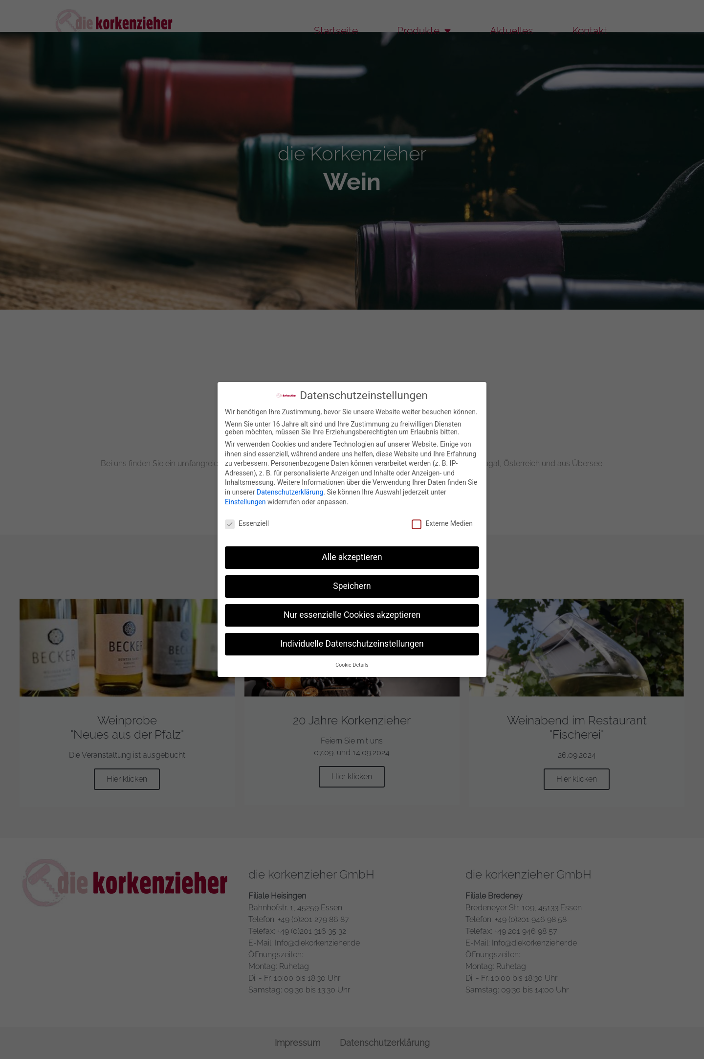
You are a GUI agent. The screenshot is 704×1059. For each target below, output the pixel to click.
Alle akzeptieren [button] (352, 557)
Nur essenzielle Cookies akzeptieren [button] (352, 615)
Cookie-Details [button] (351, 665)
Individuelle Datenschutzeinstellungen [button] (351, 644)
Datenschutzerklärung (290, 492)
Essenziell (247, 523)
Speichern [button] (352, 586)
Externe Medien (442, 523)
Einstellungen (245, 502)
